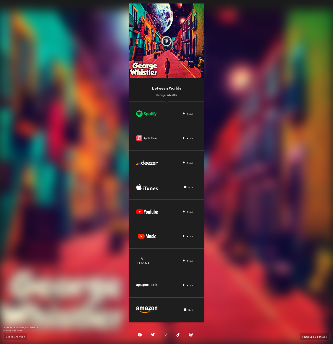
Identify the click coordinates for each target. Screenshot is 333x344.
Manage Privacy (15, 336)
